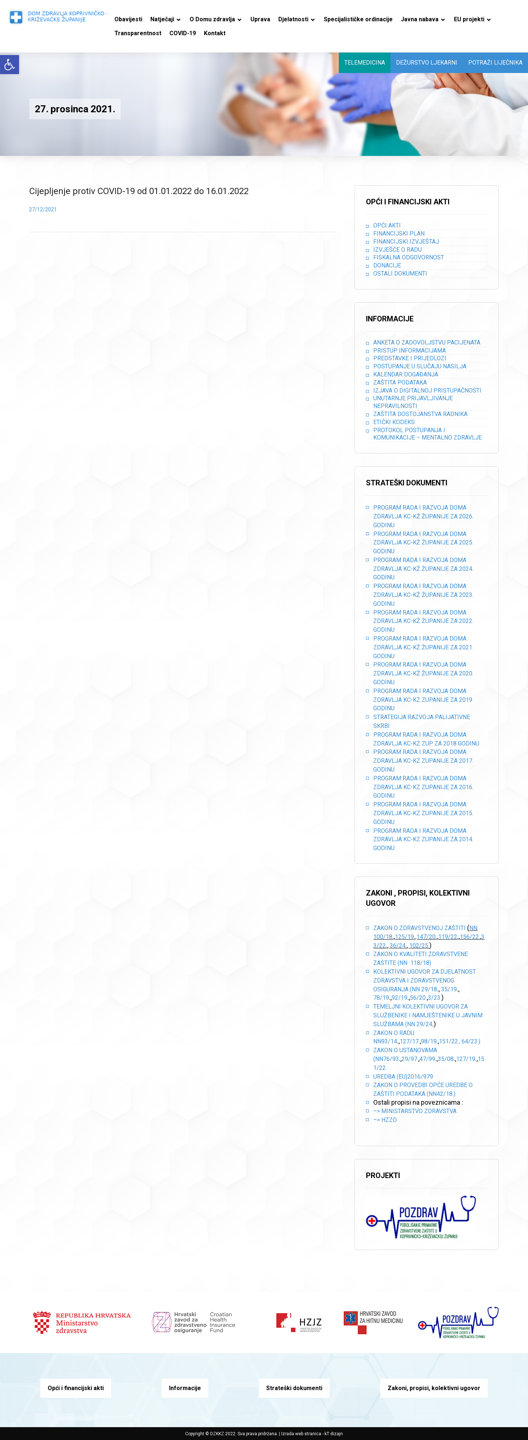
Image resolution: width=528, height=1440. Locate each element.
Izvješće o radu (397, 249)
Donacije (387, 265)
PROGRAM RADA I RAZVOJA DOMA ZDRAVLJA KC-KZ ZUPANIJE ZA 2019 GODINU (422, 700)
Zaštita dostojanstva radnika (420, 414)
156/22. (470, 936)
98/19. (429, 1041)
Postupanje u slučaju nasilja (419, 366)
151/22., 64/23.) (459, 1041)
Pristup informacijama (409, 350)
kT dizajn (333, 1433)
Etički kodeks (394, 422)
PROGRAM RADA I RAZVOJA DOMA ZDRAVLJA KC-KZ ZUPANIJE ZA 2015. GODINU (423, 813)
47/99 (427, 1059)
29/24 (424, 1024)
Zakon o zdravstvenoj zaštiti (420, 928)
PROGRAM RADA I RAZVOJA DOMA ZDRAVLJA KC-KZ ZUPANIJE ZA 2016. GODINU (423, 787)
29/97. (410, 1059)
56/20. (418, 997)
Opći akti (387, 225)
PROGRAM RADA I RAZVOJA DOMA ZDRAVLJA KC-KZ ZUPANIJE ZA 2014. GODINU (423, 839)
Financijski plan (399, 233)
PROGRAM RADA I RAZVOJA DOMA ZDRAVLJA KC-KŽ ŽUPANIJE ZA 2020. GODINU (423, 673)
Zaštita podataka (400, 382)
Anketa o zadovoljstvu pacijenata (426, 342)
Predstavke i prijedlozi (409, 358)
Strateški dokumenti (294, 1388)
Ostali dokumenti (400, 273)
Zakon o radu (393, 1032)
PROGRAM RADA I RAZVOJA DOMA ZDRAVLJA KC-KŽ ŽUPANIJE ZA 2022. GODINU (423, 621)
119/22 (447, 936)
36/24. (398, 945)
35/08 (446, 1059)
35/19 (449, 989)
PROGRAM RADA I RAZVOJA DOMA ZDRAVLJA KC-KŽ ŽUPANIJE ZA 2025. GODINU (423, 543)
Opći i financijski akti (76, 1388)
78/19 (381, 997)
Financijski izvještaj (406, 241)
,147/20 (425, 936)
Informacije (185, 1388)
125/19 (404, 936)
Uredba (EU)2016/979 (403, 1076)
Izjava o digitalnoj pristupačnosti (427, 390)
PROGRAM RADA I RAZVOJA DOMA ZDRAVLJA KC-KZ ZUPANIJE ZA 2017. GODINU (423, 760)
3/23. (434, 997)
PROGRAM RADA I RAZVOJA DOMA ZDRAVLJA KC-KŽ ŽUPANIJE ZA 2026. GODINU (423, 516)
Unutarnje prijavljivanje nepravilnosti (413, 402)
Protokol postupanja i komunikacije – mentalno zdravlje (427, 434)
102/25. (419, 945)
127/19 (465, 1059)
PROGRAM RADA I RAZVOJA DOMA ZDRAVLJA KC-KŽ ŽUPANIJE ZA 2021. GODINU (423, 647)
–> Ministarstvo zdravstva (414, 1111)
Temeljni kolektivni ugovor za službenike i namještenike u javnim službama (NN (428, 1015)
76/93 (391, 1059)
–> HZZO (385, 1119)
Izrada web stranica (301, 1433)
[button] (9, 64)
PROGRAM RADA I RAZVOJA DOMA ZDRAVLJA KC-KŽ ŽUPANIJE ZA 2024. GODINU (423, 569)
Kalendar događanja (405, 374)
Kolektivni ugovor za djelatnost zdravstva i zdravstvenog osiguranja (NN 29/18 (424, 980)
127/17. (410, 1041)
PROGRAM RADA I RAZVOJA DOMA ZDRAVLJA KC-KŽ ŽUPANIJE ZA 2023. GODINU (423, 595)
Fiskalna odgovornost (408, 257)
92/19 (399, 997)
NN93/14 (385, 1041)
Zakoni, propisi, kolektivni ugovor (434, 1388)
